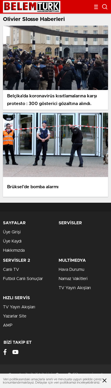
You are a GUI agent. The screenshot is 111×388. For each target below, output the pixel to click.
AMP (7, 325)
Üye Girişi (12, 232)
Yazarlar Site (14, 316)
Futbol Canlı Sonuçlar (23, 279)
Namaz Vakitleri (73, 279)
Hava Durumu (71, 270)
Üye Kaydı (12, 241)
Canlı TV (11, 270)
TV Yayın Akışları (75, 288)
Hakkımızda (14, 250)
